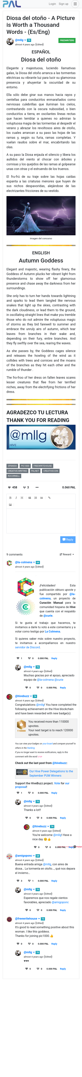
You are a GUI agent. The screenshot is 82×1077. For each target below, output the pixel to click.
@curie (47, 615)
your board (48, 743)
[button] (74, 4)
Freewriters (67, 40)
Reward (66, 554)
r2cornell (14, 476)
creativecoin (50, 471)
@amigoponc (25, 855)
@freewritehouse (27, 918)
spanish (12, 466)
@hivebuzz (23, 696)
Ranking (31, 748)
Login (52, 4)
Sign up (63, 4)
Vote (57, 783)
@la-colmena (25, 562)
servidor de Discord (27, 647)
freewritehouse (43, 466)
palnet (35, 471)
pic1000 (25, 466)
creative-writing (17, 471)
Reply (68, 539)
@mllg (20, 40)
